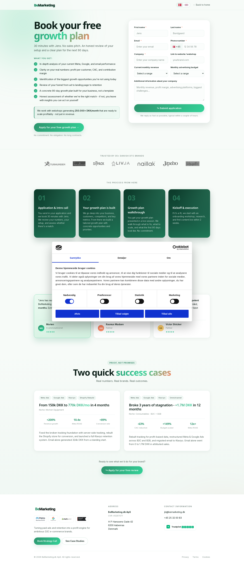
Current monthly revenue (146, 67)
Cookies (206, 557)
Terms (195, 557)
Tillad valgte (122, 313)
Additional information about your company (155, 81)
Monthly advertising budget (184, 67)
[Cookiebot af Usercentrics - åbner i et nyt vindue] (175, 247)
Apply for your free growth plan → (59, 127)
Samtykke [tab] (75, 258)
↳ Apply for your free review (122, 470)
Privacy (185, 557)
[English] (186, 5)
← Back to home (201, 4)
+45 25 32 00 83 (173, 517)
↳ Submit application (169, 108)
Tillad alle (166, 313)
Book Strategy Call (47, 541)
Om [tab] (169, 258)
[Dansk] (180, 5)
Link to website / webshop (183, 54)
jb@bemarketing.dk (174, 512)
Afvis (77, 313)
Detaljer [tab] (122, 258)
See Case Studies (75, 541)
